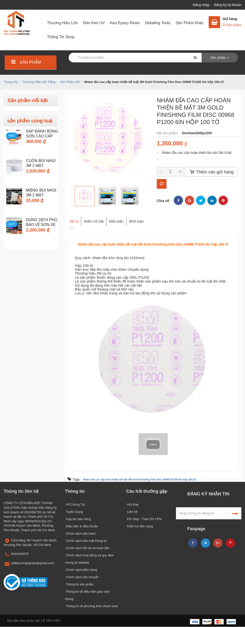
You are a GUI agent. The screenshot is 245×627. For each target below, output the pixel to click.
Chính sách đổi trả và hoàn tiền (87, 548)
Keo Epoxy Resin (125, 23)
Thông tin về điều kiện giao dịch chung (87, 595)
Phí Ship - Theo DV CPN (144, 519)
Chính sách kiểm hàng (81, 570)
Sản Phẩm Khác (190, 23)
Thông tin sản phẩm (79, 584)
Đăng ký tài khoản (227, 5)
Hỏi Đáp (132, 504)
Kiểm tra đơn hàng (139, 526)
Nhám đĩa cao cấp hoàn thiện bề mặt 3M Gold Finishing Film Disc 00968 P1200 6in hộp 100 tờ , (140, 479)
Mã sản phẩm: (168, 133)
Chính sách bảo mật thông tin (86, 541)
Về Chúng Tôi (75, 504)
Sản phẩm (25, 62)
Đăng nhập (202, 5)
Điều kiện (130, 219)
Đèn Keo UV (94, 23)
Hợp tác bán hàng (78, 519)
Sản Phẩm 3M (70, 82)
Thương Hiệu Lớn (62, 23)
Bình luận (157, 219)
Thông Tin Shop (60, 37)
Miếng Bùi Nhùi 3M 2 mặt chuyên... (41, 195)
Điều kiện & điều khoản (81, 526)
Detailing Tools (157, 23)
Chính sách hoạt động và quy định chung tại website (89, 558)
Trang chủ (11, 82)
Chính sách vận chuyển (82, 577)
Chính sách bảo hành (80, 533)
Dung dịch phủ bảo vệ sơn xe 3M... (41, 224)
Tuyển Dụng (74, 512)
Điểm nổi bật (99, 219)
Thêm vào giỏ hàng (211, 172)
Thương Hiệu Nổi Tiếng (38, 82)
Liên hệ (131, 512)
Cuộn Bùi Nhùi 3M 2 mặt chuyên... (40, 165)
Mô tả (73, 219)
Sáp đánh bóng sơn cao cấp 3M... (42, 136)
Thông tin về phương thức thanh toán (91, 606)
